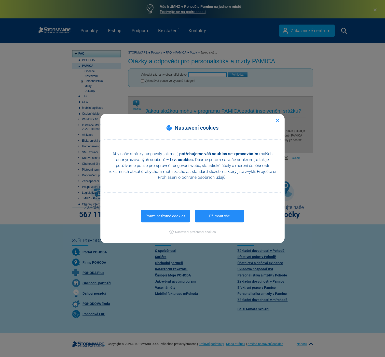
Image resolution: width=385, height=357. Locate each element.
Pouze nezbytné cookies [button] (165, 216)
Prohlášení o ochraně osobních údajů (192, 177)
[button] (192, 232)
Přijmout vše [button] (219, 216)
